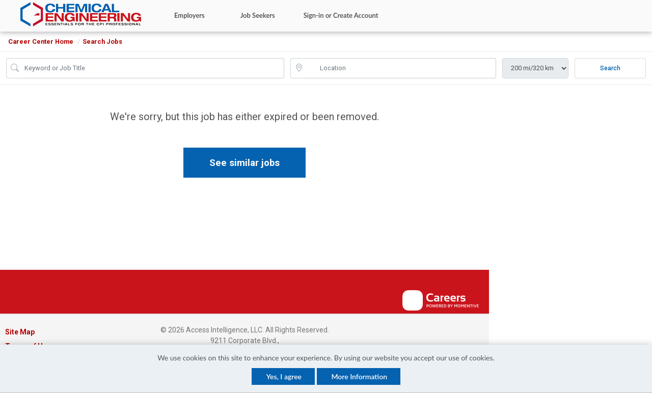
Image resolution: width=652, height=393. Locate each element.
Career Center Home (40, 41)
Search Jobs (102, 41)
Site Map (20, 332)
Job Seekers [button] (257, 15)
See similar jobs (244, 162)
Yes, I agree (284, 376)
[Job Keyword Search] (152, 68)
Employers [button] (189, 15)
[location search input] (400, 68)
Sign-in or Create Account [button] (341, 15)
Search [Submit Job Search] (610, 68)
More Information (359, 376)
